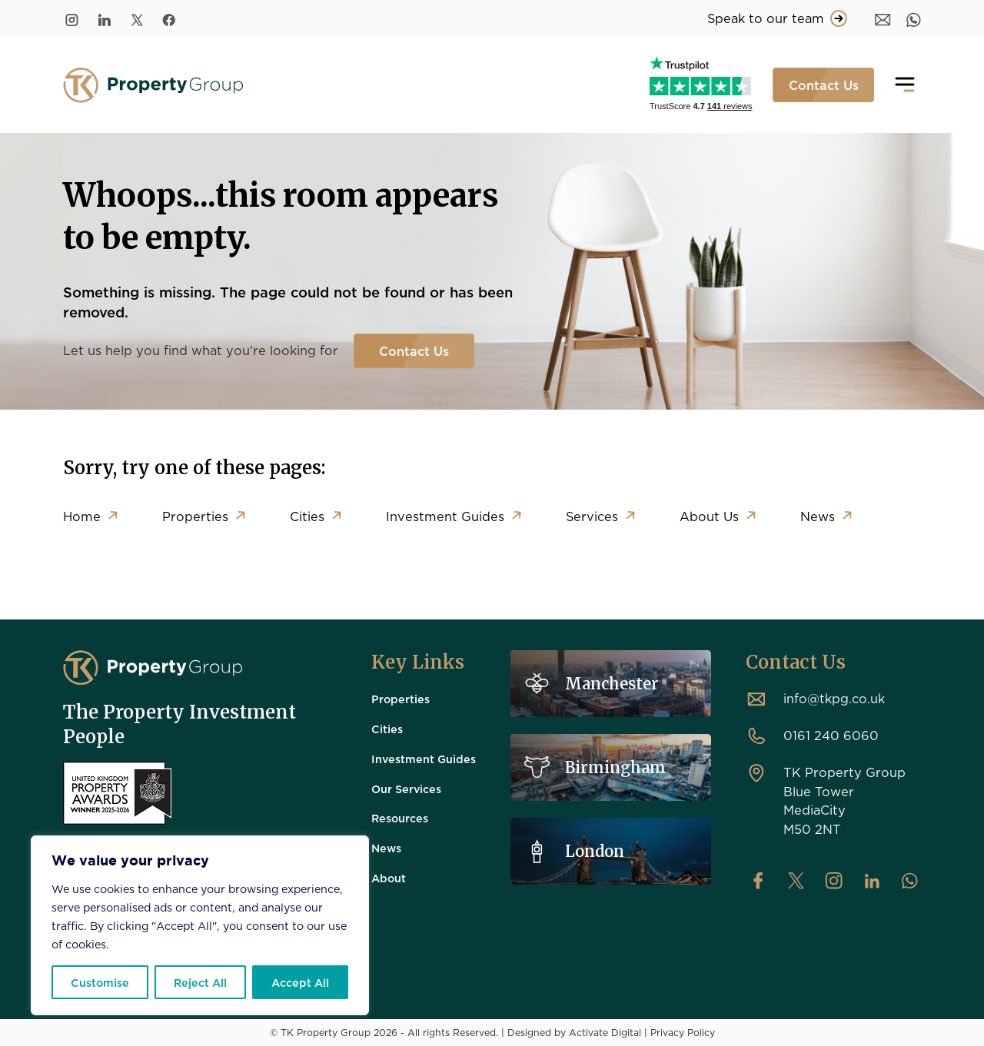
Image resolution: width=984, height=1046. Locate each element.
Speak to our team (777, 18)
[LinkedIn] (104, 18)
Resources (399, 817)
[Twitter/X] (136, 18)
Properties (195, 516)
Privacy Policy (682, 1032)
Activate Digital (605, 1032)
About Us (709, 516)
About (388, 877)
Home (82, 516)
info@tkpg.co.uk (834, 698)
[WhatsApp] (913, 18)
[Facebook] (169, 18)
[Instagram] (72, 18)
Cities (307, 516)
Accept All (300, 982)
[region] (200, 925)
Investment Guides (445, 516)
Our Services (406, 788)
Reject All (200, 982)
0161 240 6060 (831, 735)
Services (592, 516)
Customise (100, 982)
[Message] (883, 18)
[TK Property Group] (153, 668)
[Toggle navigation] (905, 85)
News (817, 516)
